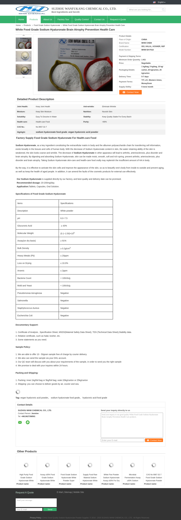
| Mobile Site (78, 492)
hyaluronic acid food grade (95, 398)
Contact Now (133, 92)
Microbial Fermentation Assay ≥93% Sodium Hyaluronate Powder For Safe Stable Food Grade (132, 478)
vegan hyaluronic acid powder (34, 398)
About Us (47, 19)
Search (163, 10)
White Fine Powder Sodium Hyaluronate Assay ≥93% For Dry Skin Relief (111, 478)
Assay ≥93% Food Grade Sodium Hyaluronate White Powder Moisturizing (47, 478)
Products (34, 19)
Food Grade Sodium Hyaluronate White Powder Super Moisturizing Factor (69, 478)
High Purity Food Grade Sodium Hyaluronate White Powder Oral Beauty (26, 478)
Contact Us (99, 19)
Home (21, 19)
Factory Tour (63, 19)
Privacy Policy (35, 518)
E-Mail (60, 492)
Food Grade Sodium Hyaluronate (47, 25)
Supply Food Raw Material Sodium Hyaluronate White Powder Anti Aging (90, 478)
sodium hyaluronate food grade (65, 398)
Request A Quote (118, 19)
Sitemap (68, 492)
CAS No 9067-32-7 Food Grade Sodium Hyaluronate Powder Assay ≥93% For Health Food (154, 478)
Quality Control (82, 19)
